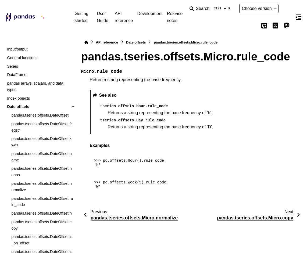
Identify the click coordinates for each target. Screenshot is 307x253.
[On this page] (298, 17)
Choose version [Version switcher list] (257, 8)
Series (12, 66)
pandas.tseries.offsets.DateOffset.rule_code (42, 201)
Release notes (175, 17)
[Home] (86, 42)
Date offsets (18, 106)
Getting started (81, 17)
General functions (22, 58)
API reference (124, 17)
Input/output (17, 49)
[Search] (211, 8)
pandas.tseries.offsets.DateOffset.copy (41, 225)
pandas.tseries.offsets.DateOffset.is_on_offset (41, 239)
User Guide (102, 17)
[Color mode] (286, 8)
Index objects (18, 98)
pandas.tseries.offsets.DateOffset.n (41, 213)
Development (149, 13)
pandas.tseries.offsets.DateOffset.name (41, 156)
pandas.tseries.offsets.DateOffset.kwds (41, 141)
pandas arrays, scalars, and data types (35, 86)
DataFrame (16, 75)
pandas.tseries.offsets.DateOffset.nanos (41, 171)
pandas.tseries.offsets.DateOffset (39, 115)
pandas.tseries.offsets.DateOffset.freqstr (41, 127)
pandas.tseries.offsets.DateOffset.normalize (41, 186)
